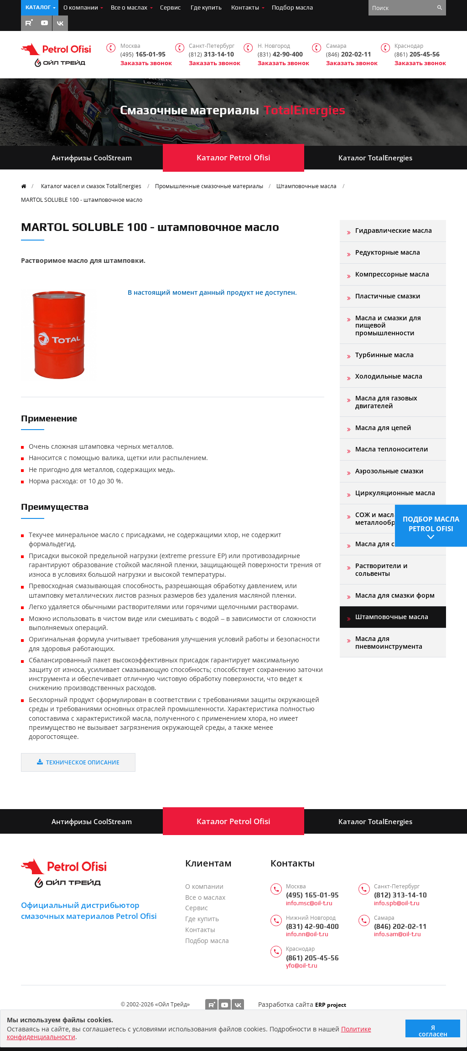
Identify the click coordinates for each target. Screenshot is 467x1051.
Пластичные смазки (387, 296)
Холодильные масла (388, 376)
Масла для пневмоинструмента (388, 642)
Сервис (170, 7)
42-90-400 (280, 54)
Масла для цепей (383, 427)
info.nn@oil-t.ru (307, 934)
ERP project (330, 1004)
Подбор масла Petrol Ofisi (431, 522)
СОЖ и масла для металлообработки (387, 518)
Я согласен (433, 1030)
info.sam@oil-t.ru (397, 934)
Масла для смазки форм (395, 595)
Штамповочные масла (306, 186)
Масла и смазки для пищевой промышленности (388, 325)
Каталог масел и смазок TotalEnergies (91, 186)
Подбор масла (292, 7)
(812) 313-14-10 (400, 895)
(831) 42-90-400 (312, 926)
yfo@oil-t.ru (301, 965)
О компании (80, 7)
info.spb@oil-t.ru (397, 903)
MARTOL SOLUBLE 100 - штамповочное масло (81, 199)
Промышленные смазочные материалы (209, 186)
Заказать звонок (146, 63)
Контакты (245, 7)
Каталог (38, 7)
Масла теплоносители (391, 449)
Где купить (206, 7)
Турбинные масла (384, 354)
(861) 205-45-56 (312, 958)
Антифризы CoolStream (92, 157)
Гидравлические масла (393, 230)
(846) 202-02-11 (400, 926)
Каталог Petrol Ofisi (233, 157)
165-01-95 (143, 54)
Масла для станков (386, 543)
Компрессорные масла (392, 274)
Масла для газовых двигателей (386, 402)
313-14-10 (211, 54)
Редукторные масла (387, 252)
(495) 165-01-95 (312, 895)
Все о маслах (129, 7)
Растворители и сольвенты (381, 569)
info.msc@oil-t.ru (309, 903)
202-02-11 (348, 54)
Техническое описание (78, 762)
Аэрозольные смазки (389, 471)
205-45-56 (417, 54)
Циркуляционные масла (395, 492)
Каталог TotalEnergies (375, 157)
